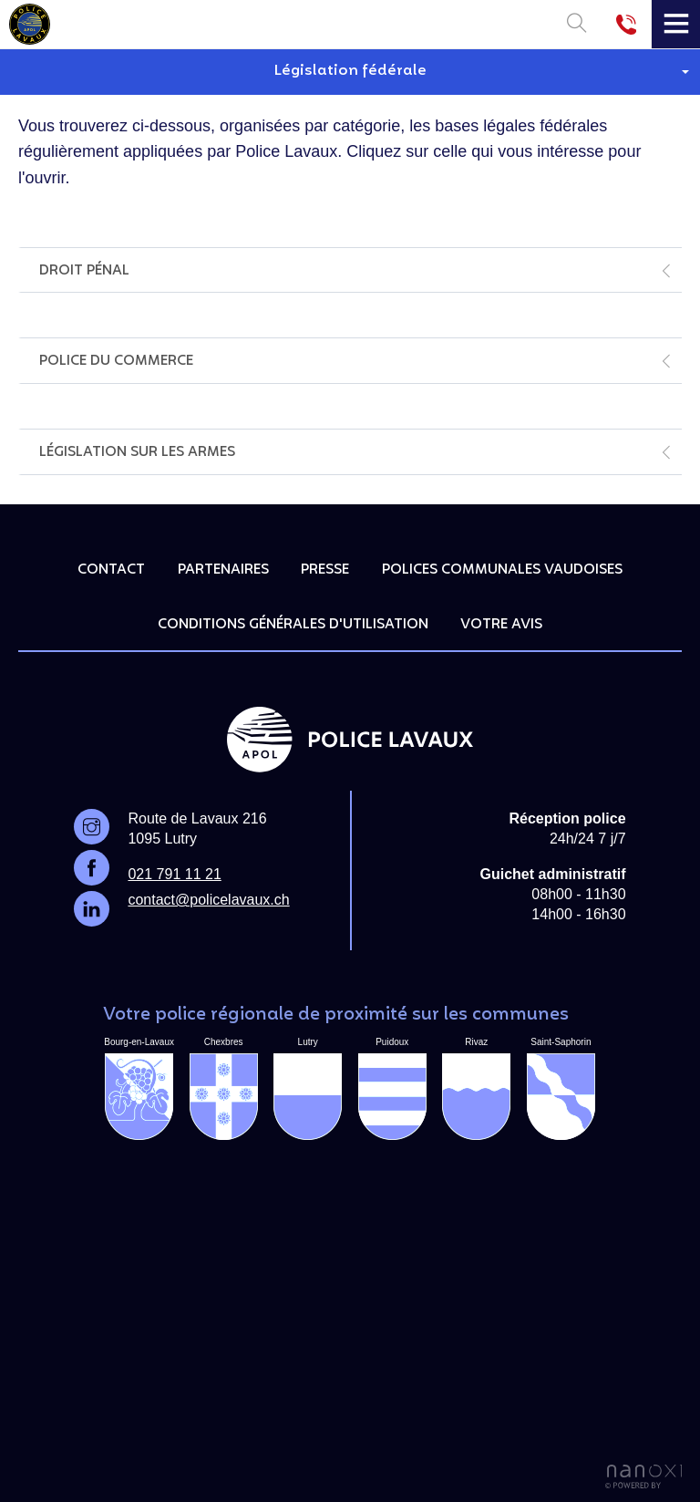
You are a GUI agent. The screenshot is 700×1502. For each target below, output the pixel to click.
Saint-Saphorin (561, 1088)
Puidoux (392, 1088)
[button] (350, 72)
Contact (111, 570)
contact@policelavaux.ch (208, 899)
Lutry (307, 1088)
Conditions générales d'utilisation (293, 625)
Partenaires (223, 570)
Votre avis (501, 625)
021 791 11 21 (174, 874)
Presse (325, 570)
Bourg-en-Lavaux (139, 1088)
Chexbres (224, 1088)
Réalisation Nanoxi (643, 1477)
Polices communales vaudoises (502, 570)
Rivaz (476, 1088)
